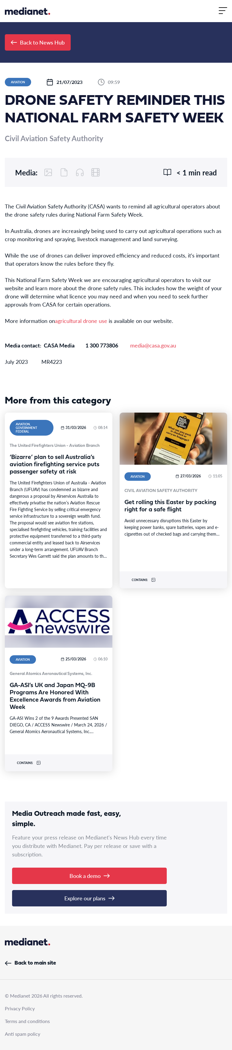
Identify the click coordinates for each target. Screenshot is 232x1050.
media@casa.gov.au (153, 345)
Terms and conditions (27, 1021)
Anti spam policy (22, 1033)
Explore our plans (89, 898)
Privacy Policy (20, 1008)
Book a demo (89, 875)
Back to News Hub (38, 42)
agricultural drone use (81, 320)
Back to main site (30, 963)
